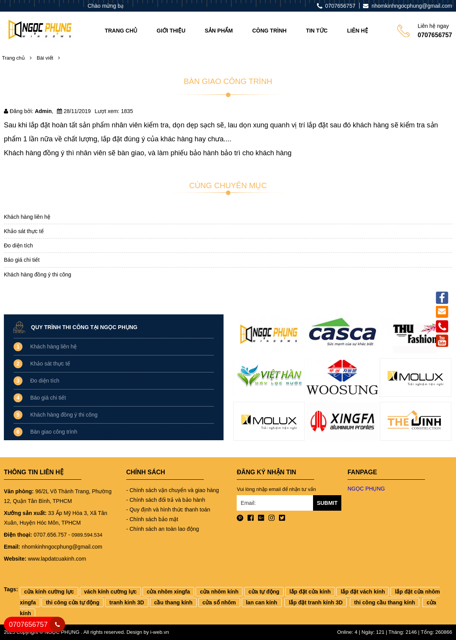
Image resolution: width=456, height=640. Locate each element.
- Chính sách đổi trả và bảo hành (165, 500)
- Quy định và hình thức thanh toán (168, 509)
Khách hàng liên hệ (27, 217)
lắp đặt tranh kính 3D (315, 602)
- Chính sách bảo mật (152, 519)
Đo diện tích (18, 245)
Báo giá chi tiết (22, 260)
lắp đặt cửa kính (310, 592)
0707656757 (28, 624)
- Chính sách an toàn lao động (162, 529)
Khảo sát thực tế (24, 231)
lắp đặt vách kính (363, 592)
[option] (269, 380)
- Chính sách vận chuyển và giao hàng (172, 490)
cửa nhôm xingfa (168, 592)
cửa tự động (263, 592)
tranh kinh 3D (126, 602)
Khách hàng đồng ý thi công (37, 274)
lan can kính (261, 602)
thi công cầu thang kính (384, 602)
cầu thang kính (173, 602)
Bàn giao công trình (53, 432)
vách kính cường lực (110, 592)
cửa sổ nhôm (219, 602)
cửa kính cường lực (49, 592)
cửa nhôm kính (219, 592)
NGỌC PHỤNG (366, 489)
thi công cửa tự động (72, 602)
